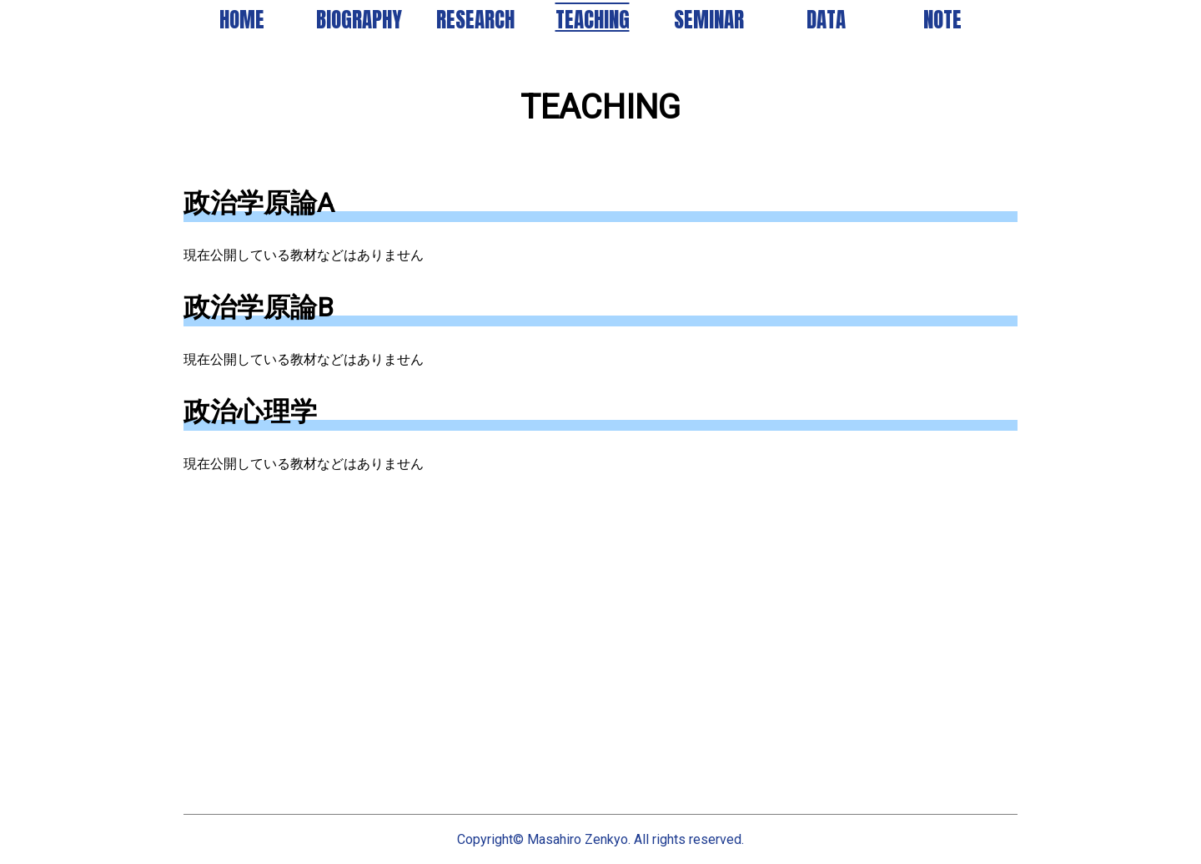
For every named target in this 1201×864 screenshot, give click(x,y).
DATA (826, 19)
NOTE (942, 19)
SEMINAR (709, 19)
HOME (241, 19)
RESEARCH (475, 19)
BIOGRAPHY (359, 19)
